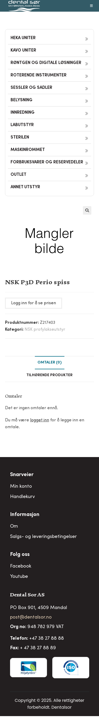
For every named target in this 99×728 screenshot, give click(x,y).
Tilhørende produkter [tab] (49, 375)
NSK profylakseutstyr (45, 330)
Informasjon (24, 515)
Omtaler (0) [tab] (49, 363)
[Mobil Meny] (91, 5)
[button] (87, 210)
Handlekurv (22, 497)
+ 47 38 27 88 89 (38, 648)
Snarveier (22, 475)
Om (14, 526)
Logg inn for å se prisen (33, 303)
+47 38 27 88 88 (46, 638)
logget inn (39, 420)
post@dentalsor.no (31, 617)
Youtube (19, 576)
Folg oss (20, 554)
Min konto (21, 486)
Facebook (20, 566)
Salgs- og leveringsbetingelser (43, 537)
